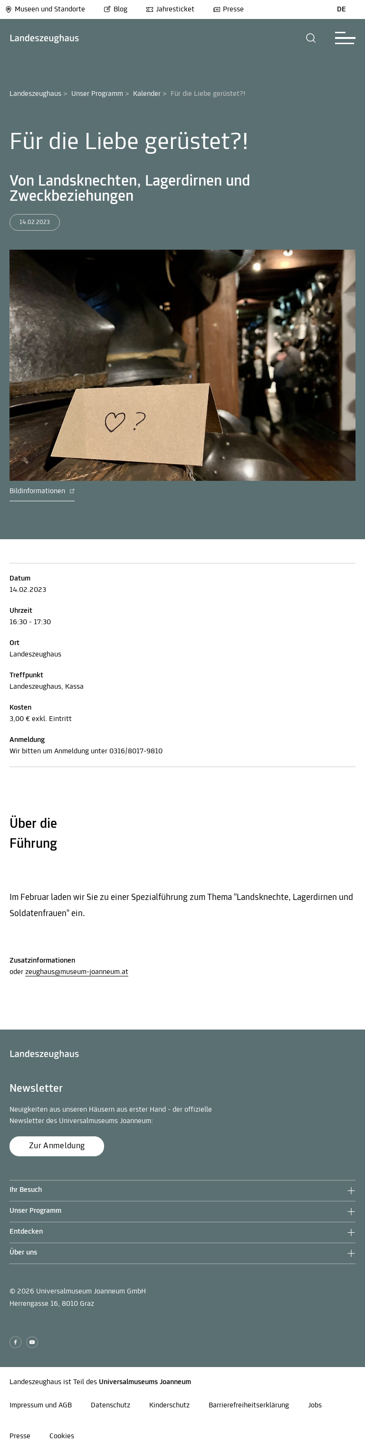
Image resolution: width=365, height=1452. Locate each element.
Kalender (147, 94)
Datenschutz (110, 1405)
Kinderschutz (169, 1405)
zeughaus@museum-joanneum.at (76, 972)
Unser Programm (97, 94)
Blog (115, 9)
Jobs (315, 1405)
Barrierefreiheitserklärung (249, 1405)
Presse (228, 9)
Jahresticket (170, 9)
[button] (311, 38)
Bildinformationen (42, 491)
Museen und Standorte (45, 9)
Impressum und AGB (41, 1405)
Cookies (61, 1436)
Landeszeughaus (35, 94)
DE (341, 9)
